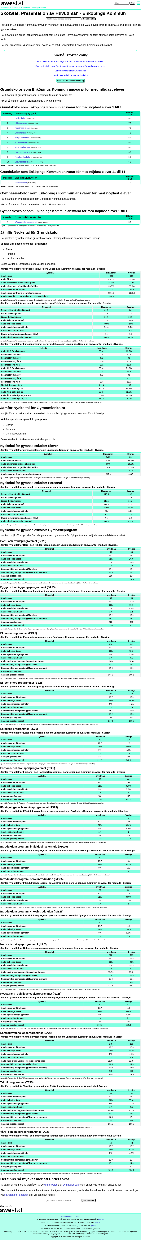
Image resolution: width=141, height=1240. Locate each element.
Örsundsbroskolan (23, 162)
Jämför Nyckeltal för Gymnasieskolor (70, 75)
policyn (101, 1219)
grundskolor (50, 1184)
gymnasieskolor (71, 1184)
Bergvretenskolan (22, 138)
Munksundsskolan (22, 147)
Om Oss (77, 1216)
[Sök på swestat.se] (122, 3)
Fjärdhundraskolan (23, 157)
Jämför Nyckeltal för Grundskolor (70, 71)
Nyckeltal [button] (50, 273)
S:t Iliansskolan (21, 142)
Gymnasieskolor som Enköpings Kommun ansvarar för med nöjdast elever (70, 66)
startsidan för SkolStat (16, 1194)
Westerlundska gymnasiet (26, 222)
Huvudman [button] (111, 273)
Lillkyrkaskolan (21, 123)
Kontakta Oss (66, 1216)
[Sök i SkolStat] (64, 18)
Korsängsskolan (22, 128)
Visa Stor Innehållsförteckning (70, 81)
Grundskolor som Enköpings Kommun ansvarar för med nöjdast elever (70, 61)
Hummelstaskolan (22, 152)
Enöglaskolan (20, 133)
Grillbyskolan (20, 118)
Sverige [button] (131, 273)
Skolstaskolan (21, 183)
